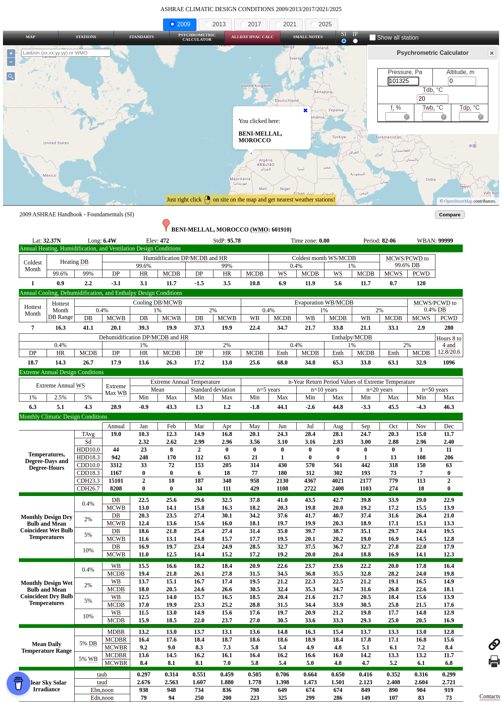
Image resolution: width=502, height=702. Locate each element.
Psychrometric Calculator (197, 37)
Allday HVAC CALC (252, 36)
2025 (321, 24)
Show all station (394, 37)
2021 (286, 24)
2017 (250, 24)
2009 (179, 24)
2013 (215, 24)
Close (491, 53)
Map (30, 36)
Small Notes (308, 36)
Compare (450, 214)
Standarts (141, 36)
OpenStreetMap (458, 201)
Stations (86, 36)
